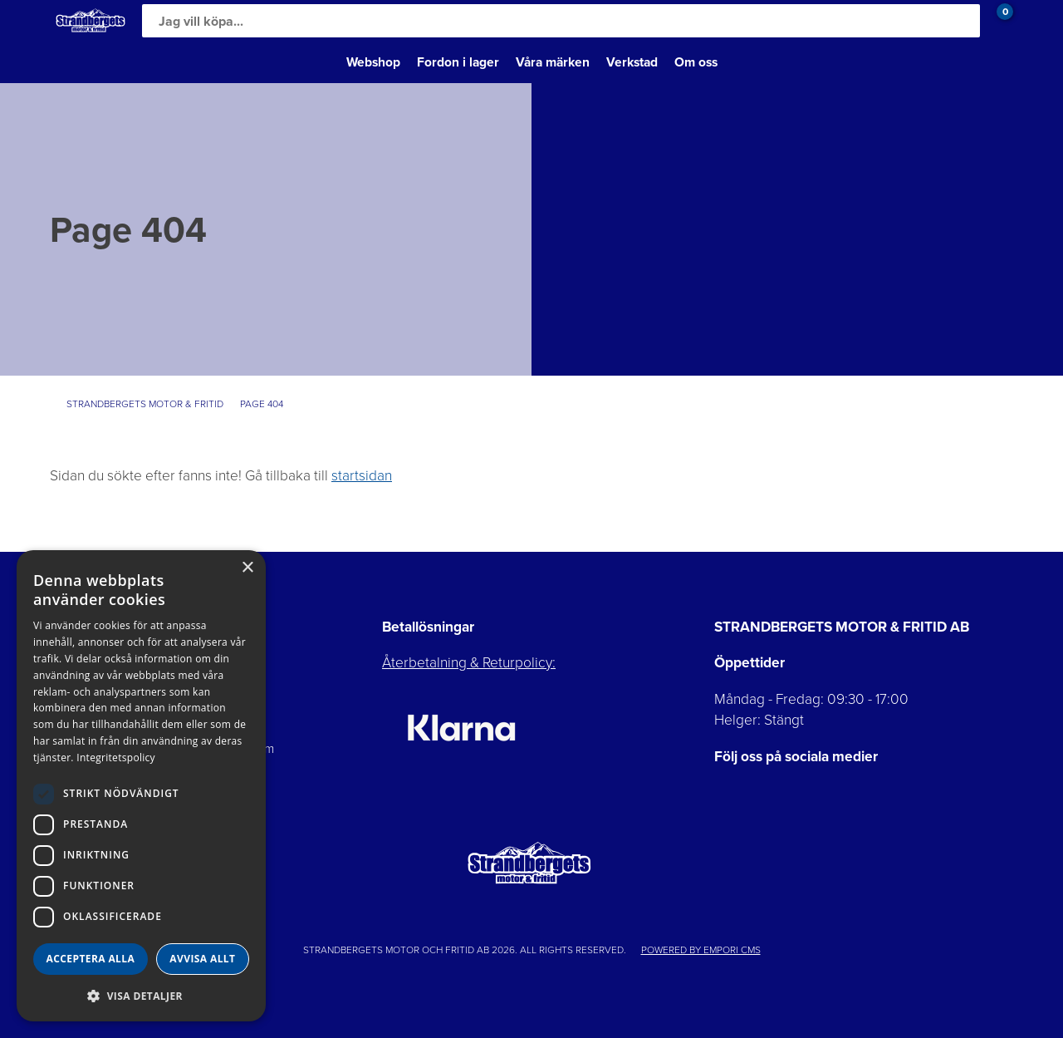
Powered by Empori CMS (701, 949)
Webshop (373, 61)
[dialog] (141, 785)
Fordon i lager (458, 61)
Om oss (696, 61)
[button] (141, 995)
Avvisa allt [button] (202, 959)
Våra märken (553, 61)
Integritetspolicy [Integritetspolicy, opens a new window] (115, 757)
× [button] (247, 568)
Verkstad (632, 61)
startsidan (361, 475)
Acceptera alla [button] (91, 959)
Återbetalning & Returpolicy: (469, 662)
